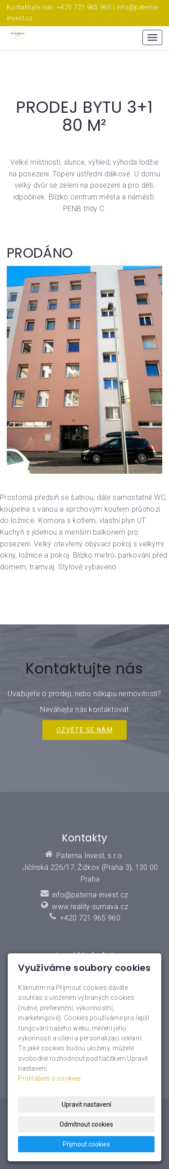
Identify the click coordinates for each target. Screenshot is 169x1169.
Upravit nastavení (86, 1104)
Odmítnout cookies (86, 1124)
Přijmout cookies (86, 1144)
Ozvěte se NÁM (84, 730)
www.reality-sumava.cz (90, 906)
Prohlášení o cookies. (50, 1078)
